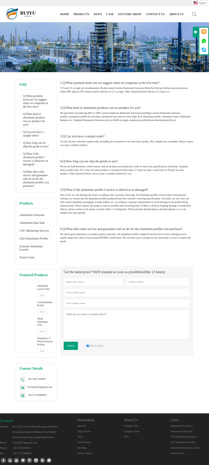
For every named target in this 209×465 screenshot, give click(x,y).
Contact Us (155, 14)
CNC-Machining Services (34, 230)
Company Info (131, 426)
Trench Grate (26, 257)
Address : (4, 426)
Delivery (81, 426)
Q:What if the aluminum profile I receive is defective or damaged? (35, 159)
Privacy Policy (84, 453)
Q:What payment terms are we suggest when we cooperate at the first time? (35, 101)
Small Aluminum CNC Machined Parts (45, 322)
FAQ (126, 436)
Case (110, 14)
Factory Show (129, 14)
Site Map (81, 447)
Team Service (84, 431)
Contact (6, 420)
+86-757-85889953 (37, 395)
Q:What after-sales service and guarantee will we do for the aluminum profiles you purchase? (36, 178)
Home (64, 14)
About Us (176, 14)
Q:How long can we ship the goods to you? (36, 144)
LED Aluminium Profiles (33, 238)
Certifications (84, 442)
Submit (70, 345)
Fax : (2, 453)
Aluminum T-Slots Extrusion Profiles (44, 341)
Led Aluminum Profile (44, 304)
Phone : (3, 448)
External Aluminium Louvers (31, 248)
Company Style (131, 431)
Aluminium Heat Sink (32, 222)
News (98, 14)
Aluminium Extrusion (31, 214)
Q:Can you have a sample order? (33, 133)
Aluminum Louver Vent (43, 287)
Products (81, 14)
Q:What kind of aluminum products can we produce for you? (34, 119)
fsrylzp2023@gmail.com (39, 387)
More (42, 295)
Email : (3, 442)
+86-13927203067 (36, 379)
